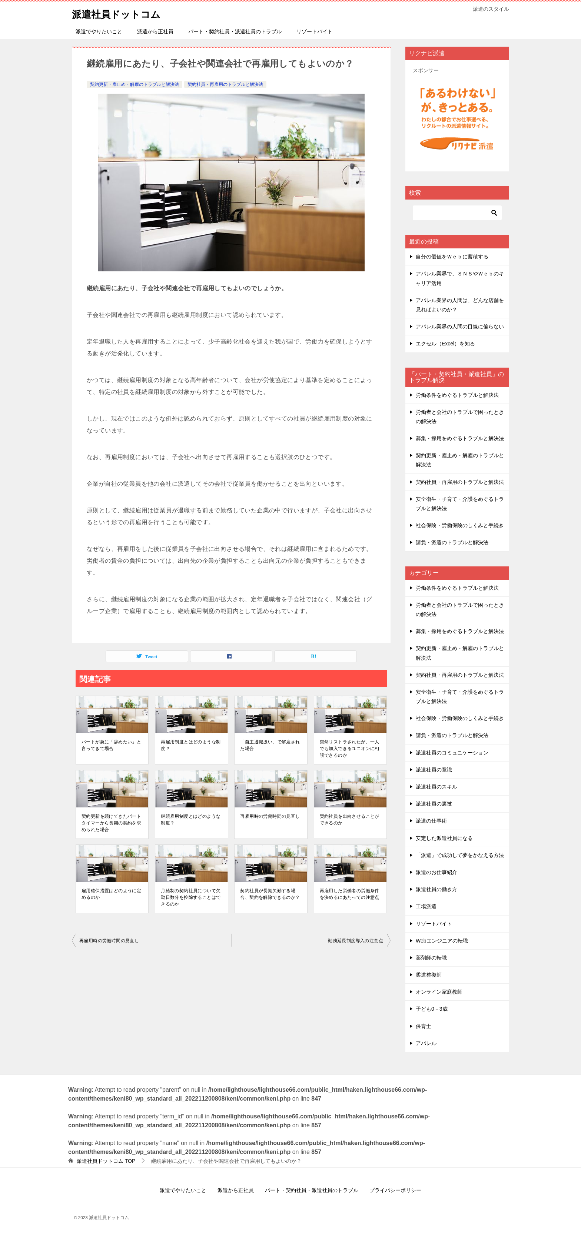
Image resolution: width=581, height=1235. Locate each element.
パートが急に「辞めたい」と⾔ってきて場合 (111, 745)
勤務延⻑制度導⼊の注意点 (355, 940)
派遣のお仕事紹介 (436, 872)
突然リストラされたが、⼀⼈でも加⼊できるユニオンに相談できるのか (349, 748)
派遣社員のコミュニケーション (452, 753)
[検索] (457, 212)
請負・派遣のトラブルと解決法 (452, 542)
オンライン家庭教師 (439, 992)
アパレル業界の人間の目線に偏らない (460, 326)
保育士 (423, 1026)
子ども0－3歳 (432, 1009)
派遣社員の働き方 (436, 889)
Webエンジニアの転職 (442, 941)
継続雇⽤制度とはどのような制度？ (190, 820)
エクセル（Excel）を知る (445, 344)
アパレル (426, 1043)
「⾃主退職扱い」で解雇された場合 (270, 745)
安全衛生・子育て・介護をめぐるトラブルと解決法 (460, 503)
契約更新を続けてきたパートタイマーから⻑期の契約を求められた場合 (111, 823)
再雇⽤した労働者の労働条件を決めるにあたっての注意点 (349, 894)
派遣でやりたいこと (99, 31)
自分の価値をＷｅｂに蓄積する (452, 257)
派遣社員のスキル (436, 787)
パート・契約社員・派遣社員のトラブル (235, 31)
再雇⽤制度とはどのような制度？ (190, 745)
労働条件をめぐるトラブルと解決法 (457, 395)
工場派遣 (426, 906)
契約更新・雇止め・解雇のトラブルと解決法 (134, 84)
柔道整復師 (429, 975)
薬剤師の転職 (431, 958)
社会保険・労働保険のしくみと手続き (460, 525)
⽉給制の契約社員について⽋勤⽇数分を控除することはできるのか (190, 897)
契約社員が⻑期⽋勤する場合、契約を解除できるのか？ (270, 894)
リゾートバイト (314, 31)
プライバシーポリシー (395, 1190)
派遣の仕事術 (431, 821)
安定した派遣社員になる (444, 838)
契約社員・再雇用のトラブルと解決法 (225, 84)
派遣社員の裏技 (434, 804)
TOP (106, 1161)
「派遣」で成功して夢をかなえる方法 (460, 855)
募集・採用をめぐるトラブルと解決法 (460, 438)
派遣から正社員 (155, 31)
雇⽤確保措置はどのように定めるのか (111, 894)
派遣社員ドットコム (123, 12)
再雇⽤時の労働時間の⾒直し (270, 816)
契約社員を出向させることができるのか (349, 820)
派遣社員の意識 (434, 770)
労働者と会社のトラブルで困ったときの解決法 (460, 416)
